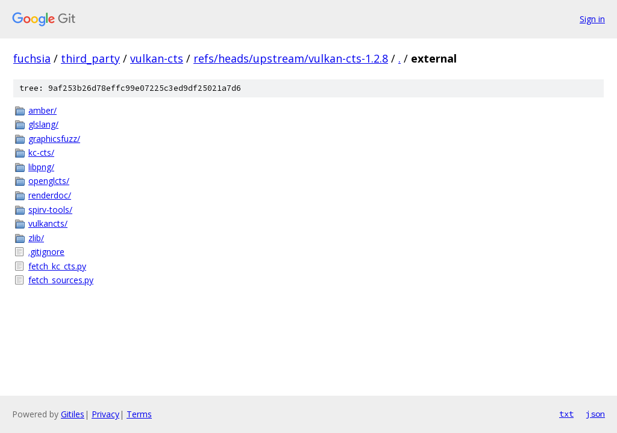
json (595, 413)
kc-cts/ (41, 152)
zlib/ (36, 238)
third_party (90, 58)
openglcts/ (48, 180)
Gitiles (72, 414)
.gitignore (46, 251)
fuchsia (32, 58)
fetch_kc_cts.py (57, 266)
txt (566, 413)
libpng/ (41, 167)
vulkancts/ (47, 223)
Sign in (592, 19)
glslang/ (43, 124)
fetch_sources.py (60, 280)
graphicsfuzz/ (54, 138)
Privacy (105, 414)
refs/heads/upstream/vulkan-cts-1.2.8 (290, 58)
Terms (139, 414)
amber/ (42, 110)
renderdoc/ (49, 195)
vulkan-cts (156, 58)
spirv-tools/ (50, 209)
